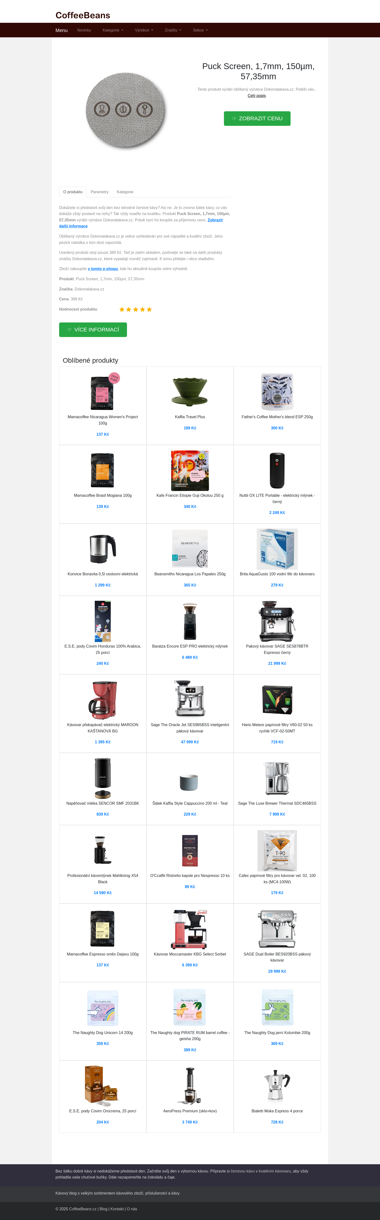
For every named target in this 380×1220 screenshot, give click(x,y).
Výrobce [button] (142, 30)
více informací (96, 330)
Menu (61, 30)
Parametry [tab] (100, 192)
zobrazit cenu (261, 118)
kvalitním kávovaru (275, 1171)
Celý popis (257, 96)
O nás (132, 1209)
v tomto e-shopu (103, 269)
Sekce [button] (199, 30)
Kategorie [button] (111, 30)
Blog (103, 1209)
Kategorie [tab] (125, 192)
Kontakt (117, 1209)
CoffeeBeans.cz (82, 1209)
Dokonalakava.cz (279, 89)
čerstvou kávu (243, 1171)
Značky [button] (171, 30)
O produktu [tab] (72, 192)
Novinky (84, 30)
